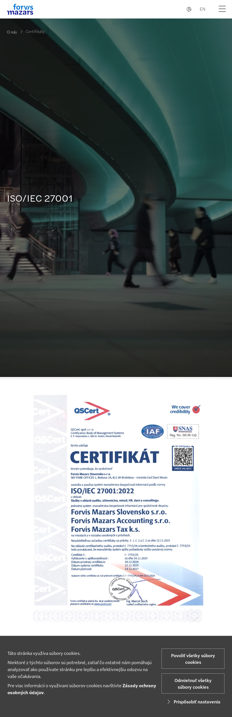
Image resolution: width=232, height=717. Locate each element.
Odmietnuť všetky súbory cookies (193, 683)
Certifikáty (35, 28)
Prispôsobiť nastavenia (193, 701)
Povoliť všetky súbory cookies (193, 658)
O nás (12, 32)
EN (202, 8)
